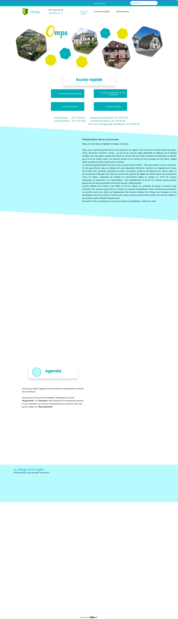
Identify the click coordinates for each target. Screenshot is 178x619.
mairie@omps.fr (55, 13)
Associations (122, 11)
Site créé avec (89, 617)
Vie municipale (102, 11)
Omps (35, 12)
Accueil (83, 11)
